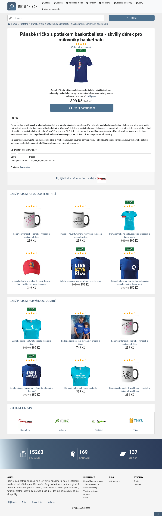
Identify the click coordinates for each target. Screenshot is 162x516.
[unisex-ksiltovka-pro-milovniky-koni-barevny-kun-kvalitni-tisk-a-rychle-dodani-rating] (31, 253)
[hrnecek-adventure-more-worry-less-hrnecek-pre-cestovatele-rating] (80, 206)
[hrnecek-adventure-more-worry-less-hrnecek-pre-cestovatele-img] (80, 220)
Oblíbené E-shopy (21, 407)
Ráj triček (12, 502)
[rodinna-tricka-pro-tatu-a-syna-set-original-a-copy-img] (80, 327)
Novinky (91, 3)
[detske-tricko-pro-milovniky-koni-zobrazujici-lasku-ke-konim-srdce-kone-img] (129, 267)
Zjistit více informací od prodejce (81, 178)
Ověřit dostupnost (82, 108)
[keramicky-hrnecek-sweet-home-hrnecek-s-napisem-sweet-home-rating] (129, 360)
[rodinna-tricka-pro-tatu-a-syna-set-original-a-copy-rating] (80, 313)
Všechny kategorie (50, 9)
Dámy (139, 3)
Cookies (137, 484)
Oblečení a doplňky (122, 3)
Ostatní (45, 3)
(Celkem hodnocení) (81, 47)
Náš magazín (114, 481)
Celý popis (91, 96)
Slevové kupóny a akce (93, 481)
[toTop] (158, 514)
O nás (136, 481)
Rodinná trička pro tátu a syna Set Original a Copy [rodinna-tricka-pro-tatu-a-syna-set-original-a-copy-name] (80, 342)
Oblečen (58, 3)
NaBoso (51, 502)
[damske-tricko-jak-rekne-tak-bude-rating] (80, 360)
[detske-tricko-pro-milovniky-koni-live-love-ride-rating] (80, 253)
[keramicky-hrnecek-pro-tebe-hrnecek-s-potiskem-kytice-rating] (31, 206)
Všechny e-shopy (90, 491)
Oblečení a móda (74, 3)
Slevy (85, 498)
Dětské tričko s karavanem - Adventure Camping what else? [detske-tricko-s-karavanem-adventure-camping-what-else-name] (31, 389)
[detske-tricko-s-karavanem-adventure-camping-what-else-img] (31, 374)
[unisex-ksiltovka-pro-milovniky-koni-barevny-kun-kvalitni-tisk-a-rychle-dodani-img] (31, 267)
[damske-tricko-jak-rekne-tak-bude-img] (80, 374)
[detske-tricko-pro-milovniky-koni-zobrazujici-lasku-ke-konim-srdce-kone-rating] (129, 253)
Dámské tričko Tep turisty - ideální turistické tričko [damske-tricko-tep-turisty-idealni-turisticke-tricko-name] (31, 342)
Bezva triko (25, 167)
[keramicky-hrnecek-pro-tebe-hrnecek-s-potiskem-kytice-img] (31, 220)
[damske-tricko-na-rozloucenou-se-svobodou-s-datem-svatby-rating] (129, 206)
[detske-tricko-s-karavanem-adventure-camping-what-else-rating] (31, 360)
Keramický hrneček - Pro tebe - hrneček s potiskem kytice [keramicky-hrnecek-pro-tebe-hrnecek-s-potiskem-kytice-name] (31, 235)
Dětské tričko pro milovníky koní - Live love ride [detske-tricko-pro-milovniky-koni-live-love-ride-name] (80, 281)
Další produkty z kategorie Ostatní (33, 193)
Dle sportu (104, 3)
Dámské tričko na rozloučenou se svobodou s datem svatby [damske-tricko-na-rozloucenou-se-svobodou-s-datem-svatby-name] (129, 235)
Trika (24, 502)
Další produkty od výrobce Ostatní (33, 300)
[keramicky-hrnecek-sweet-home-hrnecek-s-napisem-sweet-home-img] (129, 374)
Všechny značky (90, 488)
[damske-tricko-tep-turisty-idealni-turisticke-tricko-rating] (31, 313)
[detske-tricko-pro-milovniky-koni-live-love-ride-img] (80, 267)
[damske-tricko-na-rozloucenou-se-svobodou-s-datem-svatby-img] (129, 220)
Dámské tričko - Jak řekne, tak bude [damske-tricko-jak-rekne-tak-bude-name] (80, 388)
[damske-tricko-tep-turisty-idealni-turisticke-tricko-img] (31, 327)
